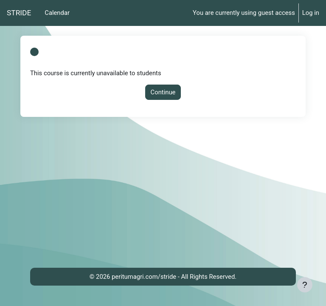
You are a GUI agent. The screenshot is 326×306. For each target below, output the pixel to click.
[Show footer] (304, 284)
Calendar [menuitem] (57, 13)
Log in (310, 13)
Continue (163, 92)
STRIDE (19, 12)
